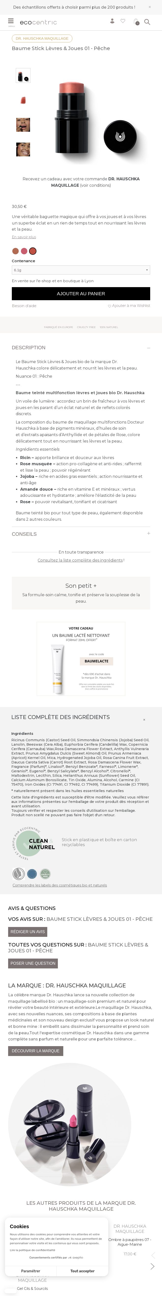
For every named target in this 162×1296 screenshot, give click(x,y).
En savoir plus (24, 237)
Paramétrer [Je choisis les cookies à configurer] (30, 1271)
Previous (152, 1253)
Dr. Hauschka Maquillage (42, 38)
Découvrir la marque (36, 1051)
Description (29, 347)
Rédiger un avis (28, 932)
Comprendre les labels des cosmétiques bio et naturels (60, 885)
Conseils (24, 534)
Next (152, 1264)
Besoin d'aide (24, 305)
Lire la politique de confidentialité (32, 1250)
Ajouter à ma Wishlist (131, 305)
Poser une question (33, 963)
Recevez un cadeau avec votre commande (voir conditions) (81, 182)
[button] (10, 1291)
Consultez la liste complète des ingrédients (80, 560)
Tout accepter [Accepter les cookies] (82, 1271)
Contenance (23, 261)
